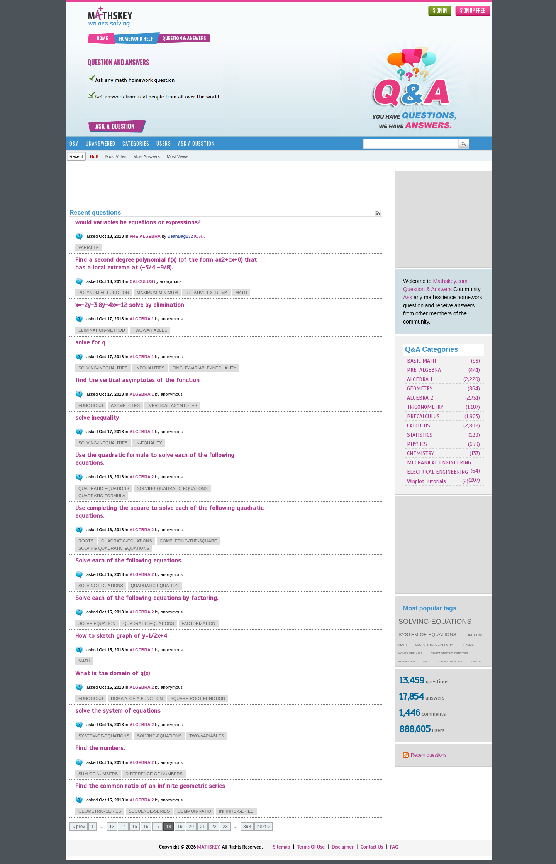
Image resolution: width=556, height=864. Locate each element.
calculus (476, 662)
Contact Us (372, 847)
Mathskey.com (450, 281)
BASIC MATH (421, 360)
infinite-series (236, 811)
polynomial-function (103, 292)
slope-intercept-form (434, 645)
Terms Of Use (311, 847)
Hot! (94, 156)
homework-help (410, 653)
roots (85, 541)
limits (426, 662)
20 (191, 826)
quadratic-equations (103, 488)
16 (145, 826)
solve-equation (96, 623)
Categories (135, 143)
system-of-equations (427, 634)
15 (134, 826)
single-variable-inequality (204, 368)
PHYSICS (417, 444)
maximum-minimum (157, 292)
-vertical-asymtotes (172, 405)
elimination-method (101, 330)
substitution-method (450, 662)
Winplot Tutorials (426, 481)
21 (202, 826)
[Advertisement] (443, 219)
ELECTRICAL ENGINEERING (437, 472)
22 (213, 826)
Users (163, 143)
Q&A (74, 143)
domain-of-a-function (137, 698)
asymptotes (125, 405)
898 (247, 826)
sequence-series (149, 811)
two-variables (150, 330)
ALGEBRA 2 (420, 398)
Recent (76, 156)
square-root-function (197, 698)
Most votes (115, 156)
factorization (198, 623)
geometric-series (99, 811)
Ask (407, 297)
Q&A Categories (431, 349)
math (402, 645)
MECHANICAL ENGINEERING (439, 462)
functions (474, 635)
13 (111, 826)
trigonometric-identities (449, 653)
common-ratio (194, 811)
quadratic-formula (101, 495)
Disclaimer (343, 847)
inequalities (149, 368)
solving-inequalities (103, 368)
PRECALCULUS (423, 416)
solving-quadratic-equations (172, 488)
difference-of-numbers (154, 773)
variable (88, 247)
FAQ (394, 847)
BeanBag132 (180, 236)
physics (468, 645)
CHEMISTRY (420, 453)
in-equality (148, 442)
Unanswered (100, 143)
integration (406, 661)
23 (225, 826)
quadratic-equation (155, 585)
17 (157, 826)
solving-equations (434, 621)
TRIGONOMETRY (425, 407)
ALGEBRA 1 (419, 379)
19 (179, 826)
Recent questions (429, 755)
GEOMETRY (419, 388)
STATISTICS (419, 435)
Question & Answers (427, 289)
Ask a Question (196, 143)
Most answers (146, 156)
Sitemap (281, 847)
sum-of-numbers (98, 773)
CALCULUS (418, 425)
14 (122, 826)
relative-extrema (206, 292)
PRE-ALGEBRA (424, 370)
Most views (177, 156)
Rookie (199, 237)
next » (263, 826)
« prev (78, 826)
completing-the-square (188, 541)
